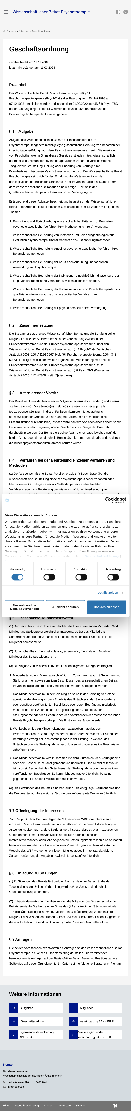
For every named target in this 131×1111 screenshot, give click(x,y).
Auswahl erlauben (65, 607)
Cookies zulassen (107, 607)
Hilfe (6, 1105)
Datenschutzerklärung (101, 556)
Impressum (64, 1105)
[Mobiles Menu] (6, 12)
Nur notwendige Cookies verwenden (24, 606)
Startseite (9, 31)
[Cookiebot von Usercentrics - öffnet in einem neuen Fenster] (108, 500)
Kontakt (48, 1105)
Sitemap (80, 1105)
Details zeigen (107, 592)
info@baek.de (16, 1086)
